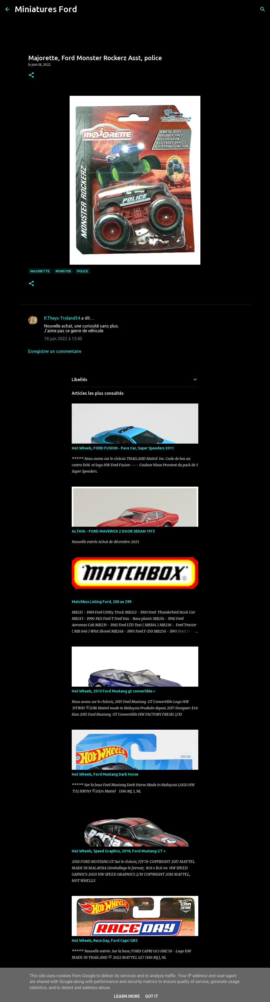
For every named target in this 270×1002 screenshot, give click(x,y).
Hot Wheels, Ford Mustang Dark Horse (105, 774)
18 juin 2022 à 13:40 (63, 338)
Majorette (40, 271)
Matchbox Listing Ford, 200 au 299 (101, 602)
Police (82, 271)
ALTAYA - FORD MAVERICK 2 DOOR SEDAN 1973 (113, 531)
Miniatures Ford (46, 9)
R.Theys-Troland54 (62, 318)
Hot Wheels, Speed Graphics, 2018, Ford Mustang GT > (119, 851)
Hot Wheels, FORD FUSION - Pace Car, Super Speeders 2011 (123, 448)
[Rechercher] (84, 9)
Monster (63, 271)
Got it (151, 996)
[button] (31, 75)
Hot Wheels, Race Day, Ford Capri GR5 (104, 940)
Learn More (127, 996)
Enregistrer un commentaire (54, 351)
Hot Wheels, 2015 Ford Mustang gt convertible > (113, 691)
